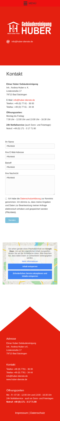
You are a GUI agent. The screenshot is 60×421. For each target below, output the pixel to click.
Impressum (21, 412)
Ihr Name (30, 145)
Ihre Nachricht (30, 183)
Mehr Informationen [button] (30, 261)
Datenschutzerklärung (30, 198)
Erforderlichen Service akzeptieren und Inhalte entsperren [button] (30, 274)
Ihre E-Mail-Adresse (30, 155)
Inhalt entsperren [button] (30, 266)
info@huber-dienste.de (22, 41)
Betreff (30, 166)
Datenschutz (37, 412)
